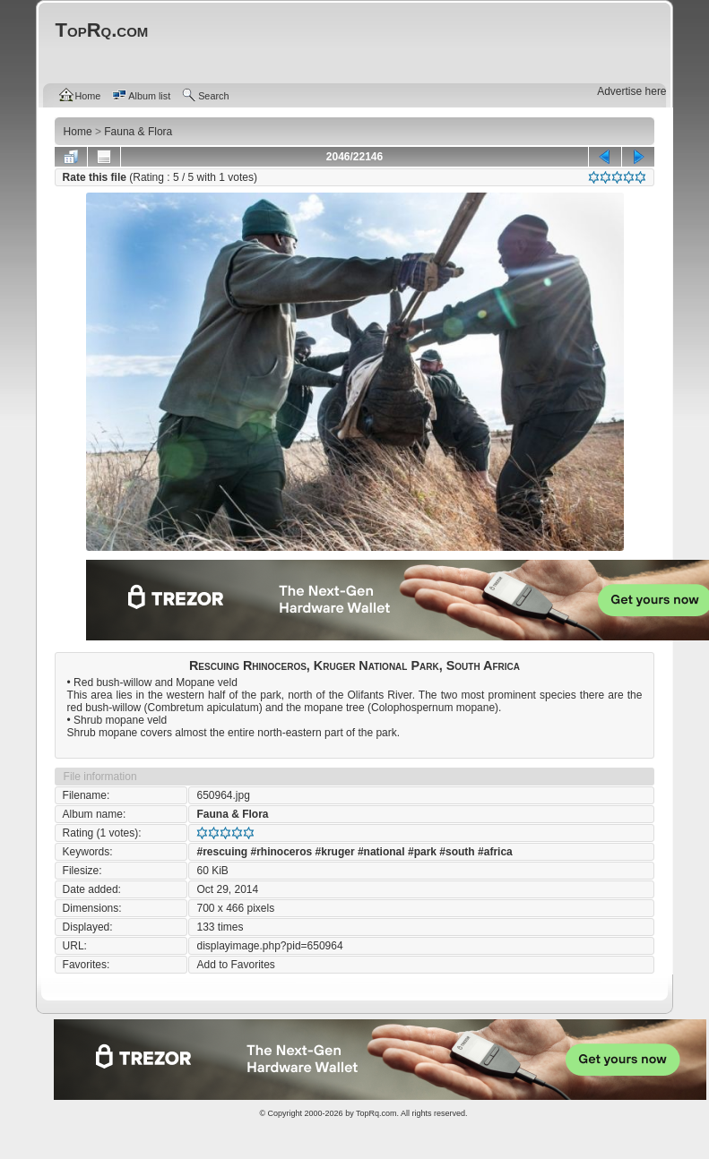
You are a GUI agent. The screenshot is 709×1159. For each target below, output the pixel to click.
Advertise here (631, 91)
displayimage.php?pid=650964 (269, 946)
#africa (495, 852)
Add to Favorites (235, 964)
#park (422, 852)
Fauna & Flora (232, 814)
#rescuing (221, 852)
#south (456, 852)
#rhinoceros (282, 852)
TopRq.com (376, 1113)
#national (381, 852)
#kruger (335, 852)
